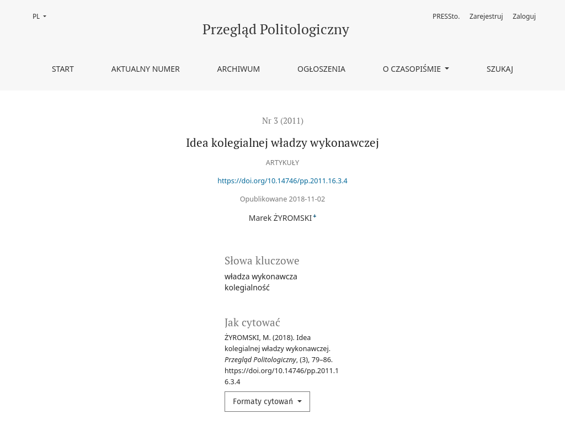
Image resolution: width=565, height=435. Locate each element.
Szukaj (500, 68)
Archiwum (238, 68)
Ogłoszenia (321, 68)
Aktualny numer (145, 68)
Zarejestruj (486, 16)
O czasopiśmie (413, 68)
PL (43, 15)
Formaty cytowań (264, 401)
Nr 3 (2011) (282, 120)
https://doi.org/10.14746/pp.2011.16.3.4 (282, 180)
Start (63, 68)
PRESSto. (446, 16)
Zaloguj (524, 16)
